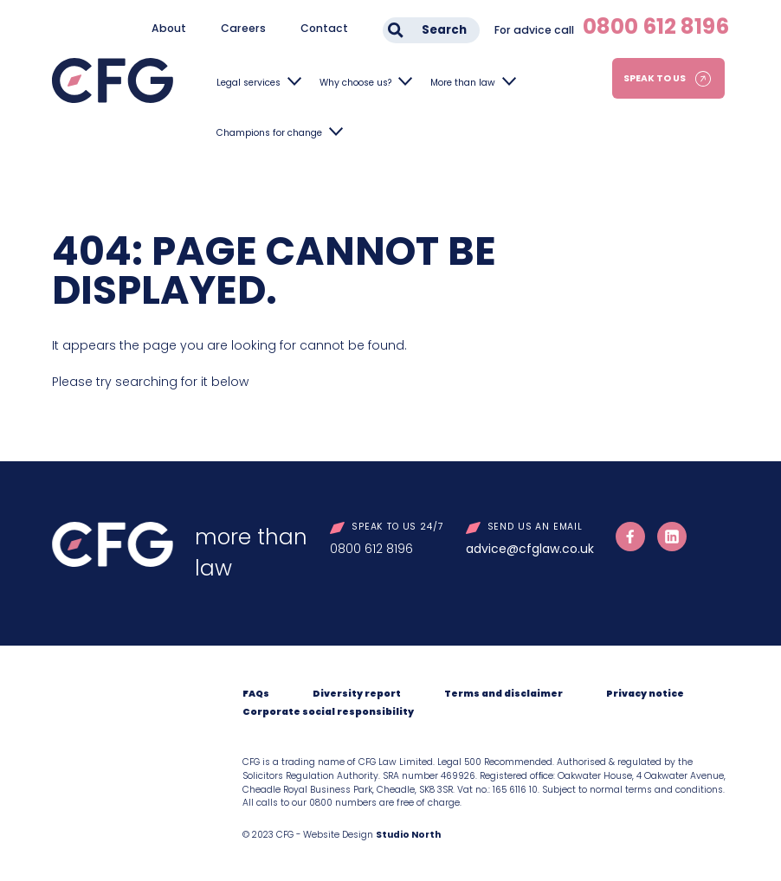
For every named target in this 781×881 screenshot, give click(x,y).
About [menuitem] (169, 28)
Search (444, 30)
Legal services (248, 82)
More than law (462, 82)
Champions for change (269, 132)
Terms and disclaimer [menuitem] (503, 693)
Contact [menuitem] (324, 28)
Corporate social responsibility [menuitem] (328, 711)
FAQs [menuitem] (255, 693)
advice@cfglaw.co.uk (530, 548)
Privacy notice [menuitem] (645, 693)
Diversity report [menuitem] (357, 693)
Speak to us (654, 78)
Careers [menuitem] (243, 28)
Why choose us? (355, 82)
